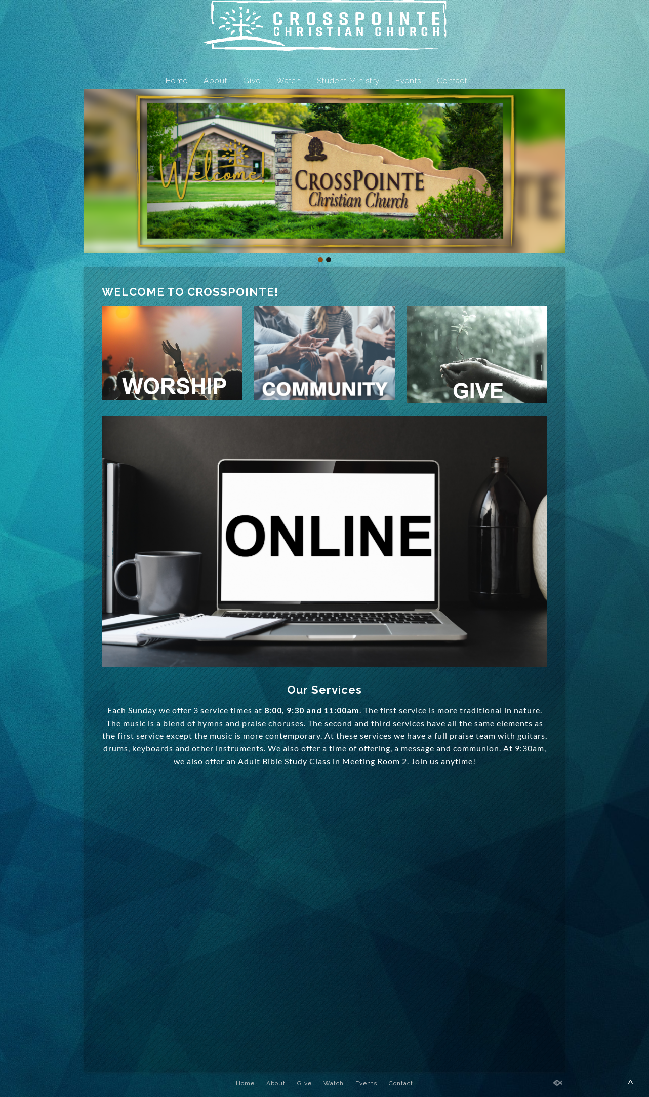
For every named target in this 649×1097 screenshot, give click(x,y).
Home (177, 80)
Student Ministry (348, 80)
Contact (452, 80)
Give (252, 80)
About (215, 80)
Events (408, 80)
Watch (288, 80)
